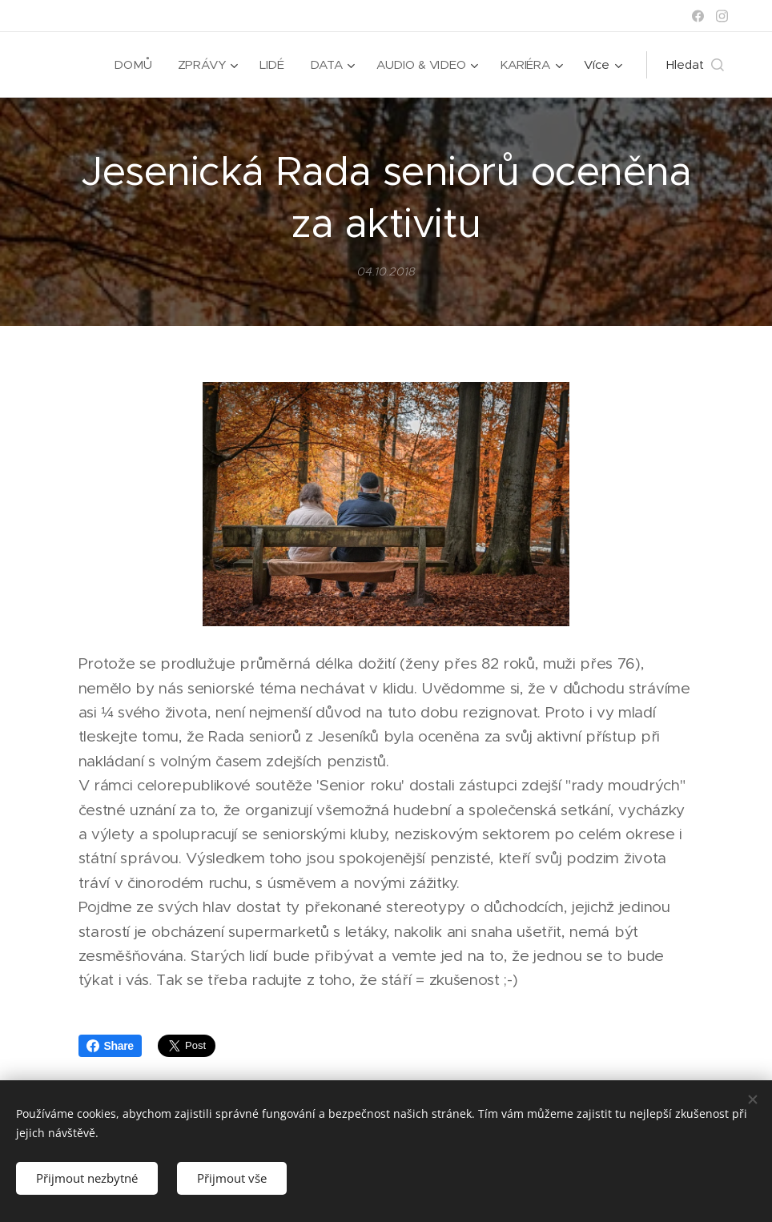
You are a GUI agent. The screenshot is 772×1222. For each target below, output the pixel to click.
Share (110, 1045)
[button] (695, 65)
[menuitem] (133, 65)
